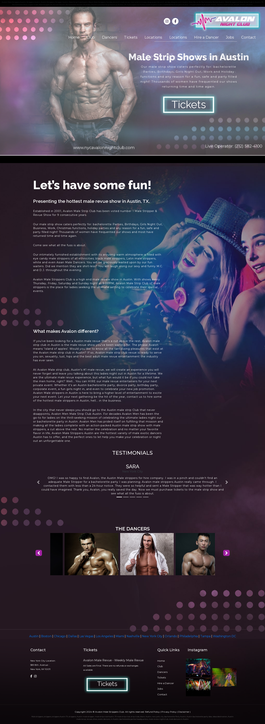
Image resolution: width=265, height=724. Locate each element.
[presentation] (39, 553)
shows (146, 279)
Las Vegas (86, 636)
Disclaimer (183, 711)
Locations (153, 37)
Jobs (230, 37)
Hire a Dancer (206, 37)
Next (260, 81)
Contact (248, 37)
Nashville (133, 636)
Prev (5, 81)
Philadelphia (189, 636)
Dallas (73, 636)
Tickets (130, 37)
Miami (120, 636)
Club (90, 37)
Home (74, 37)
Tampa (205, 636)
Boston (46, 636)
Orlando (171, 636)
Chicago (60, 636)
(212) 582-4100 (248, 146)
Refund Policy (152, 711)
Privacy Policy (168, 711)
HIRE (92, 381)
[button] (38, 482)
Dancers (109, 37)
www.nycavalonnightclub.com (104, 147)
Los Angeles (105, 636)
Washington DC (224, 636)
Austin (34, 636)
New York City (152, 636)
